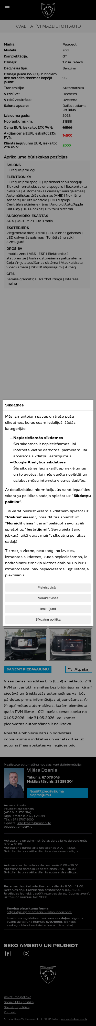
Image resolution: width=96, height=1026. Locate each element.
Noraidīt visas (48, 598)
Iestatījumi (48, 609)
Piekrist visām (47, 587)
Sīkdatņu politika (48, 619)
